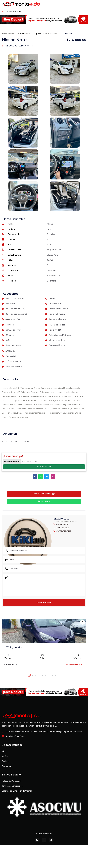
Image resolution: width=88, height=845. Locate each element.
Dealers (5, 761)
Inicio (3, 12)
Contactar (6, 766)
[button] (29, 675)
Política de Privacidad (11, 781)
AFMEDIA (48, 833)
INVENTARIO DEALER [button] (44, 494)
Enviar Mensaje (44, 602)
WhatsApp (44, 501)
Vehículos (6, 756)
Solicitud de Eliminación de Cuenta (17, 791)
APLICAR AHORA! (44, 466)
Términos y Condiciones (12, 786)
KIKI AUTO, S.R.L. (15, 12)
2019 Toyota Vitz (13, 647)
